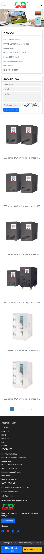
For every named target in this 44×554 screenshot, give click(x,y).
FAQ (3, 442)
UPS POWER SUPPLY (11, 39)
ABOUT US (5, 428)
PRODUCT (5, 431)
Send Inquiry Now (11, 110)
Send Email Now (32, 549)
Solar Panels (8, 66)
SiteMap (4, 526)
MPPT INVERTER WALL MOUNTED (16, 44)
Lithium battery (9, 48)
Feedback (5, 438)
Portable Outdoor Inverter (13, 61)
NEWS (3, 435)
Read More (8, 520)
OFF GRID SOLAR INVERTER (14, 52)
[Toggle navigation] (4, 4)
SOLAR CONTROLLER (11, 57)
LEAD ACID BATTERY (11, 70)
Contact (4, 446)
